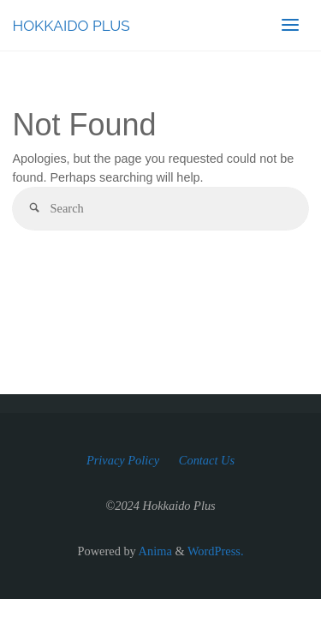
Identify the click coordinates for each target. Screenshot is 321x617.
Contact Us (207, 460)
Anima (154, 551)
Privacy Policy (122, 460)
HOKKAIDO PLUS (70, 25)
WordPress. (215, 551)
